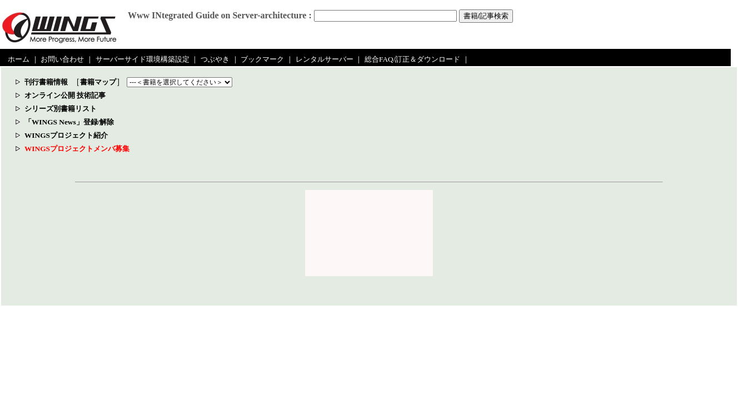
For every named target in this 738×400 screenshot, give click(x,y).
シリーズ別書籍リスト (60, 108)
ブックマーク (262, 59)
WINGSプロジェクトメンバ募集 (76, 148)
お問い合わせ (62, 59)
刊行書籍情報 (46, 82)
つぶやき (215, 59)
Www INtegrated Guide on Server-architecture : (220, 15)
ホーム (18, 59)
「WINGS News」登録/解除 (69, 122)
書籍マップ (98, 82)
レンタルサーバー (324, 59)
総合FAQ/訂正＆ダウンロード (412, 59)
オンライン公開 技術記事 (65, 95)
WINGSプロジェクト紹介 (66, 135)
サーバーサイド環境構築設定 (143, 59)
